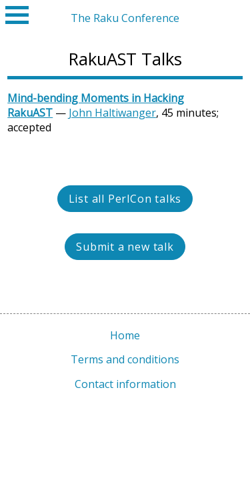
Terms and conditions (125, 359)
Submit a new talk (125, 246)
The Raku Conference (125, 18)
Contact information (125, 384)
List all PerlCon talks (125, 198)
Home (125, 335)
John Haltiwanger (112, 112)
